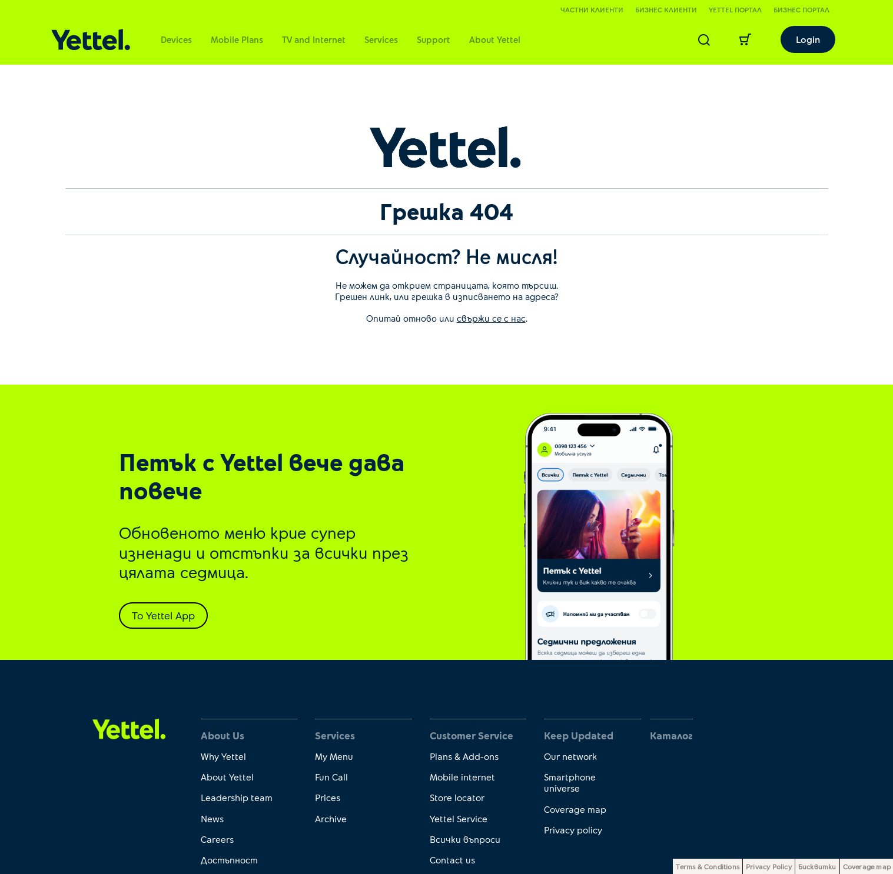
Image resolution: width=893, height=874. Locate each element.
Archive (331, 818)
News (212, 818)
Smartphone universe (570, 782)
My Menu (334, 756)
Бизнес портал (801, 9)
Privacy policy (573, 829)
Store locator (457, 797)
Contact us (452, 859)
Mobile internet (462, 776)
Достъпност (229, 859)
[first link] (129, 728)
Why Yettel (223, 756)
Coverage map (575, 809)
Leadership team (237, 797)
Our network (570, 756)
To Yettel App (163, 615)
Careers (217, 839)
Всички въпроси (465, 839)
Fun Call (331, 776)
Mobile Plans (237, 39)
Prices (327, 797)
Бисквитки (817, 866)
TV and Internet (314, 39)
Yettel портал (735, 9)
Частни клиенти (591, 9)
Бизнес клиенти (666, 9)
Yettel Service (458, 818)
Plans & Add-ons (464, 756)
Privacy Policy (769, 866)
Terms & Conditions (707, 866)
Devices (176, 39)
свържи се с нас (491, 318)
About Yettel (494, 39)
